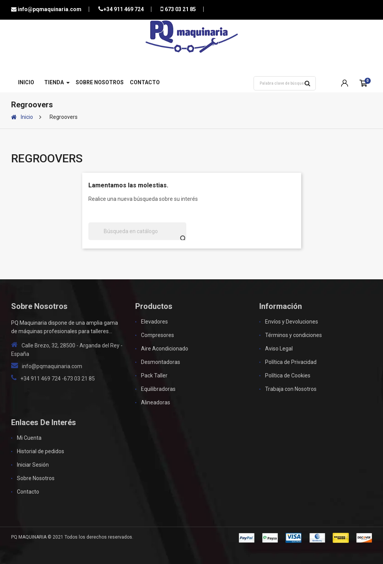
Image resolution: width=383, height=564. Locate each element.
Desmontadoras (160, 362)
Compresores (157, 335)
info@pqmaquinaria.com (49, 9)
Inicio (26, 82)
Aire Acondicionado (164, 348)
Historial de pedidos (40, 451)
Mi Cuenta (29, 438)
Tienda (54, 82)
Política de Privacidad (291, 362)
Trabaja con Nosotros (291, 389)
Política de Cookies (287, 375)
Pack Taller (154, 375)
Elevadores (154, 322)
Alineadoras (155, 402)
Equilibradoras (158, 389)
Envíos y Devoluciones (291, 322)
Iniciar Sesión (33, 465)
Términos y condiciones (293, 335)
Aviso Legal (279, 348)
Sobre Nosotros (100, 82)
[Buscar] (137, 231)
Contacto (145, 82)
